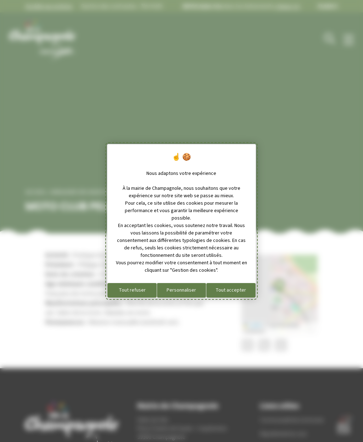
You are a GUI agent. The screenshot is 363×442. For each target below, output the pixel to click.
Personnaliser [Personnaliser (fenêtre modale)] (181, 290)
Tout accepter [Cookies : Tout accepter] (231, 290)
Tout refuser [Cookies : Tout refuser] (132, 290)
